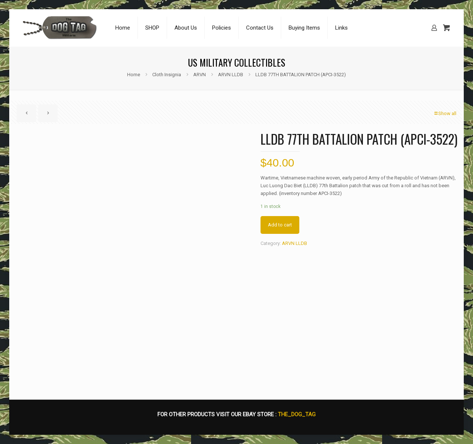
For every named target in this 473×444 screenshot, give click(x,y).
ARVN (199, 74)
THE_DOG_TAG (297, 414)
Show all (444, 113)
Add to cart (280, 225)
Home (133, 74)
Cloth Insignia (166, 74)
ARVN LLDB (230, 74)
